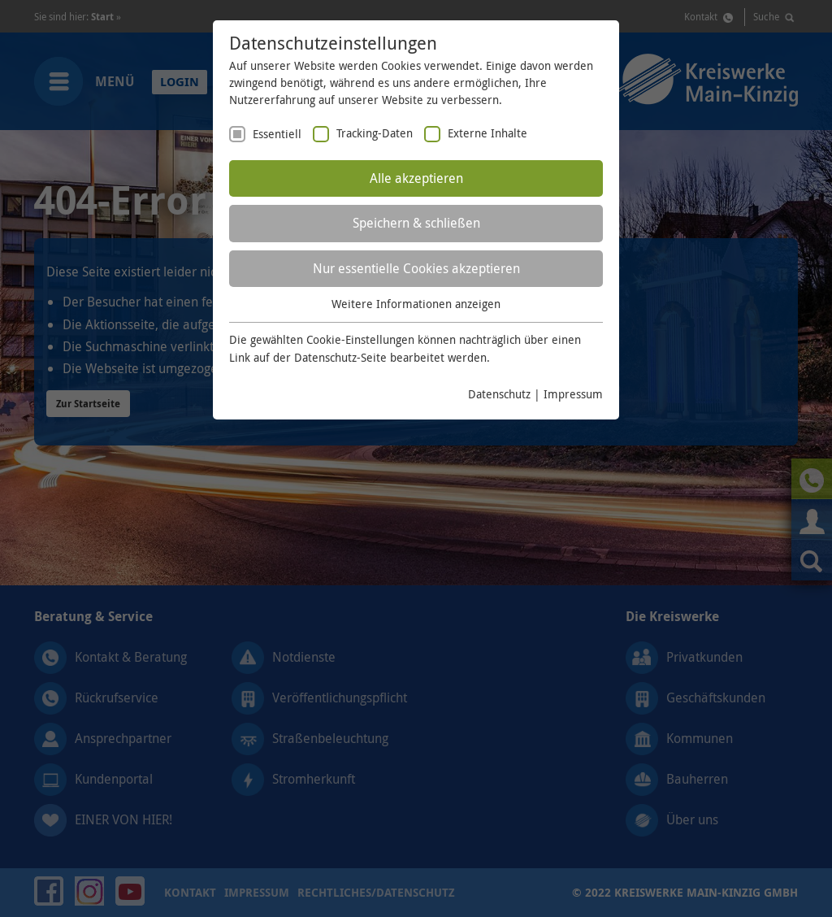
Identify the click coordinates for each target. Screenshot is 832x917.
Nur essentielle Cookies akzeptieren (416, 268)
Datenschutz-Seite (340, 357)
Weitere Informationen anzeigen (416, 303)
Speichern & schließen (416, 223)
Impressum (573, 394)
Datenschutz (499, 394)
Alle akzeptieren (416, 178)
